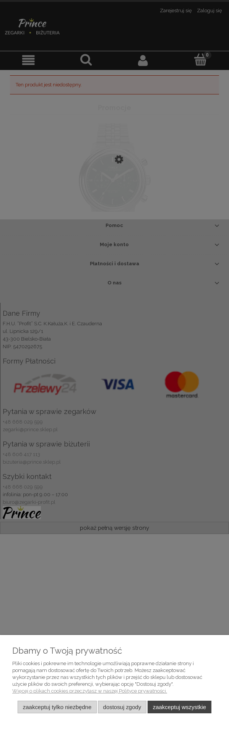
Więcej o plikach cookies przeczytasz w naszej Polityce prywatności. (89, 691)
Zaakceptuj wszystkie (179, 707)
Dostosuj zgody (122, 707)
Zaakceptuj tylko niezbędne (57, 707)
